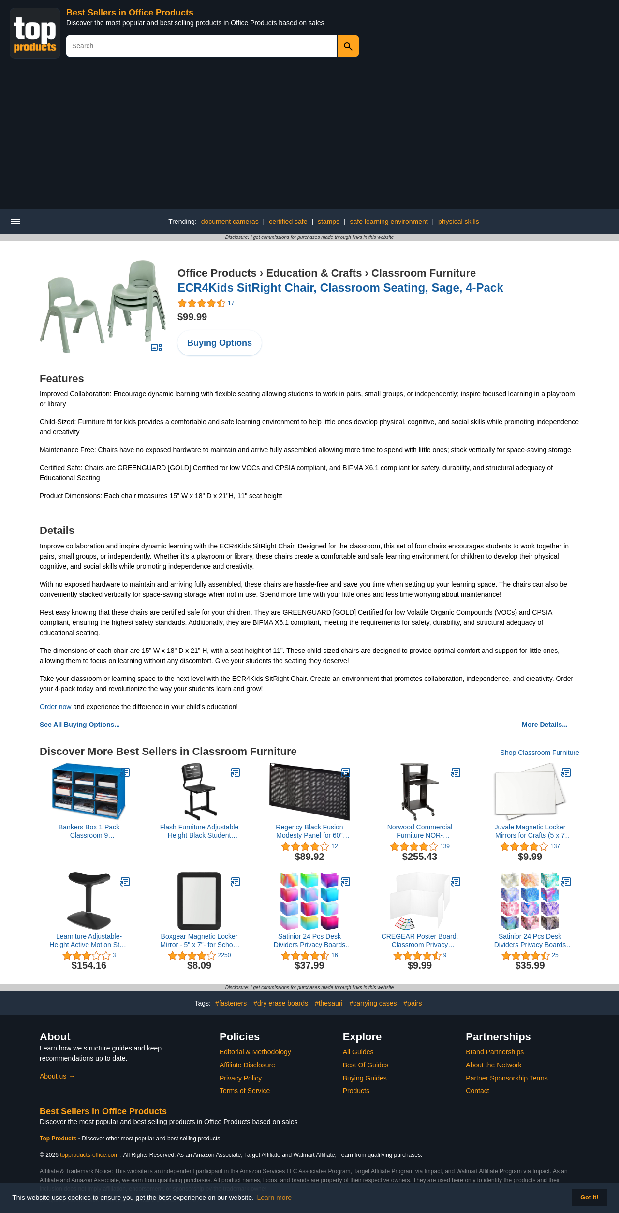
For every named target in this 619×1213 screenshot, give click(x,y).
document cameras (230, 221)
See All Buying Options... (80, 724)
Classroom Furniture (423, 273)
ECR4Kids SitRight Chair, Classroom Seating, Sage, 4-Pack (340, 287)
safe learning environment (389, 221)
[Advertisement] (309, 137)
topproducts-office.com (89, 1155)
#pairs (412, 1003)
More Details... (545, 724)
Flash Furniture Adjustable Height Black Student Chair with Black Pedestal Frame (199, 831)
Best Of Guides (366, 1065)
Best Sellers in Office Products (129, 12)
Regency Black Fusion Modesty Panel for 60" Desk (309, 831)
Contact (477, 1091)
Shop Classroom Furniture (540, 752)
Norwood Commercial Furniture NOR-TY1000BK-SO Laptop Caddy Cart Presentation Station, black (420, 831)
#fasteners (231, 1003)
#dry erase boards (280, 1003)
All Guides (358, 1052)
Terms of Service (245, 1091)
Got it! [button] (589, 1197)
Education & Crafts (314, 273)
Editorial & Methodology (255, 1052)
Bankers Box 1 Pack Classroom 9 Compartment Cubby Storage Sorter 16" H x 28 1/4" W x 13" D (89, 831)
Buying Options (219, 343)
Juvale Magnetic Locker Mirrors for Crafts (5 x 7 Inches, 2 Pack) (529, 831)
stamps (328, 221)
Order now (55, 706)
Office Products (217, 273)
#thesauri (329, 1003)
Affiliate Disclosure (247, 1065)
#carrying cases (373, 1003)
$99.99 (192, 316)
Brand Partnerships (495, 1052)
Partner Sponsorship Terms (506, 1078)
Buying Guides (365, 1078)
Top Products (59, 1138)
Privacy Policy (241, 1078)
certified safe (288, 221)
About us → (57, 1076)
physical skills (458, 221)
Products (356, 1091)
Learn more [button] (274, 1197)
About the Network (493, 1065)
